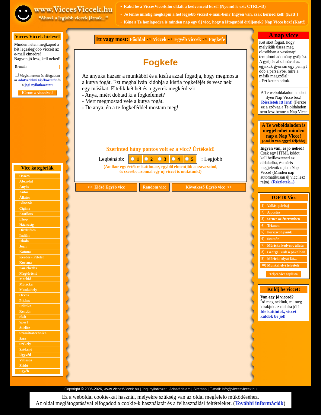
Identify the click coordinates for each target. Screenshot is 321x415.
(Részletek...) (283, 182)
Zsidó (23, 366)
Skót (22, 317)
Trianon (273, 225)
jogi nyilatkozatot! (38, 85)
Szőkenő (25, 349)
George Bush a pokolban (286, 252)
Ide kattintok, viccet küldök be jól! (278, 314)
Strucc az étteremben (283, 219)
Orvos (24, 295)
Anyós (24, 187)
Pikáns (24, 300)
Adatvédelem (179, 389)
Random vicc (154, 187)
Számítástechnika (32, 333)
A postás (273, 212)
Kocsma (25, 263)
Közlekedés (28, 268)
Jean (23, 246)
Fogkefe (217, 39)
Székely (25, 344)
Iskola (24, 241)
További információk (259, 403)
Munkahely (28, 290)
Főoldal (137, 39)
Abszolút (26, 181)
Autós (23, 192)
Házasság (26, 225)
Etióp (23, 219)
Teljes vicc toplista (283, 274)
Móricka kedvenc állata (285, 245)
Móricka (26, 284)
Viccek (160, 39)
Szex (22, 338)
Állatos (24, 197)
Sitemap (200, 389)
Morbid (25, 279)
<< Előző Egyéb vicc (106, 187)
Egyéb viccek (187, 39)
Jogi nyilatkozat (154, 389)
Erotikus (26, 214)
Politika (25, 306)
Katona (25, 252)
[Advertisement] (37, 130)
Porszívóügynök (279, 232)
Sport (23, 322)
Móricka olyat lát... (282, 259)
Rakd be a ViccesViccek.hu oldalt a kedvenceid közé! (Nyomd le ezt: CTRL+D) (194, 6)
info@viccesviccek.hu (239, 389)
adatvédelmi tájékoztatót (37, 80)
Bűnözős (25, 203)
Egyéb (24, 371)
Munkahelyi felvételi (283, 265)
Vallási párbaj (278, 206)
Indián (24, 235)
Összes (24, 176)
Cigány (24, 208)
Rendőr (25, 311)
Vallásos (25, 360)
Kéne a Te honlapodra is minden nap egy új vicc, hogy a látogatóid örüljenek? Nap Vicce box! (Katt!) (214, 22)
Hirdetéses (27, 230)
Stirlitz (24, 328)
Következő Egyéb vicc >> (209, 187)
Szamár (273, 239)
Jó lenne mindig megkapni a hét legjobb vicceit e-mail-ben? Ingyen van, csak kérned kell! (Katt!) (211, 14)
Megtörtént (28, 273)
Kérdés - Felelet (31, 257)
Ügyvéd (25, 355)
